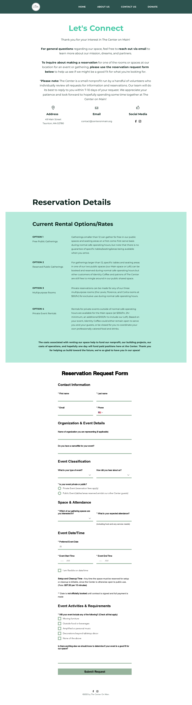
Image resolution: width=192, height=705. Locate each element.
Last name (101, 393)
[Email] (74, 412)
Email (61, 407)
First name (63, 393)
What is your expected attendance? (112, 513)
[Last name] (113, 398)
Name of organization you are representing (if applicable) (83, 432)
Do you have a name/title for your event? (76, 446)
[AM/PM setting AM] (68, 560)
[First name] (74, 398)
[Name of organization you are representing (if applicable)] (94, 436)
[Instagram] (140, 121)
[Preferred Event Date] (61, 547)
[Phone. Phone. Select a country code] (100, 412)
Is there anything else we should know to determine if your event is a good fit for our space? (93, 647)
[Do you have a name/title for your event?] (94, 450)
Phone (100, 407)
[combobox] (75, 475)
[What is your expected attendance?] (113, 518)
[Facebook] (136, 121)
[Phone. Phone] (116, 412)
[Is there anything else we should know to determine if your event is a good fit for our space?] (95, 657)
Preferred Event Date (68, 542)
